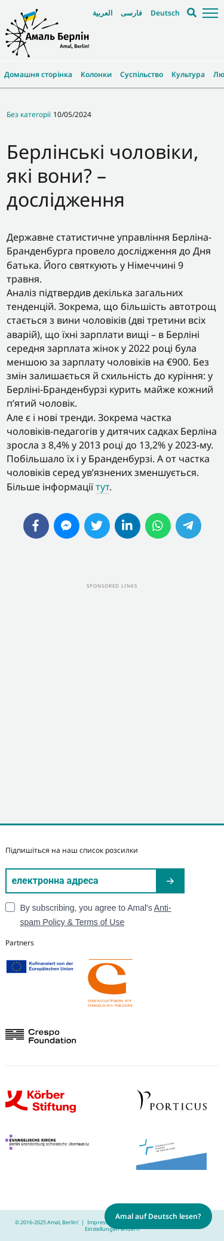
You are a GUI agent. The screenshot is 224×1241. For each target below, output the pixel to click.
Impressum (101, 1222)
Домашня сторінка (38, 74)
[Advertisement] (112, 703)
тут (102, 486)
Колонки (96, 74)
